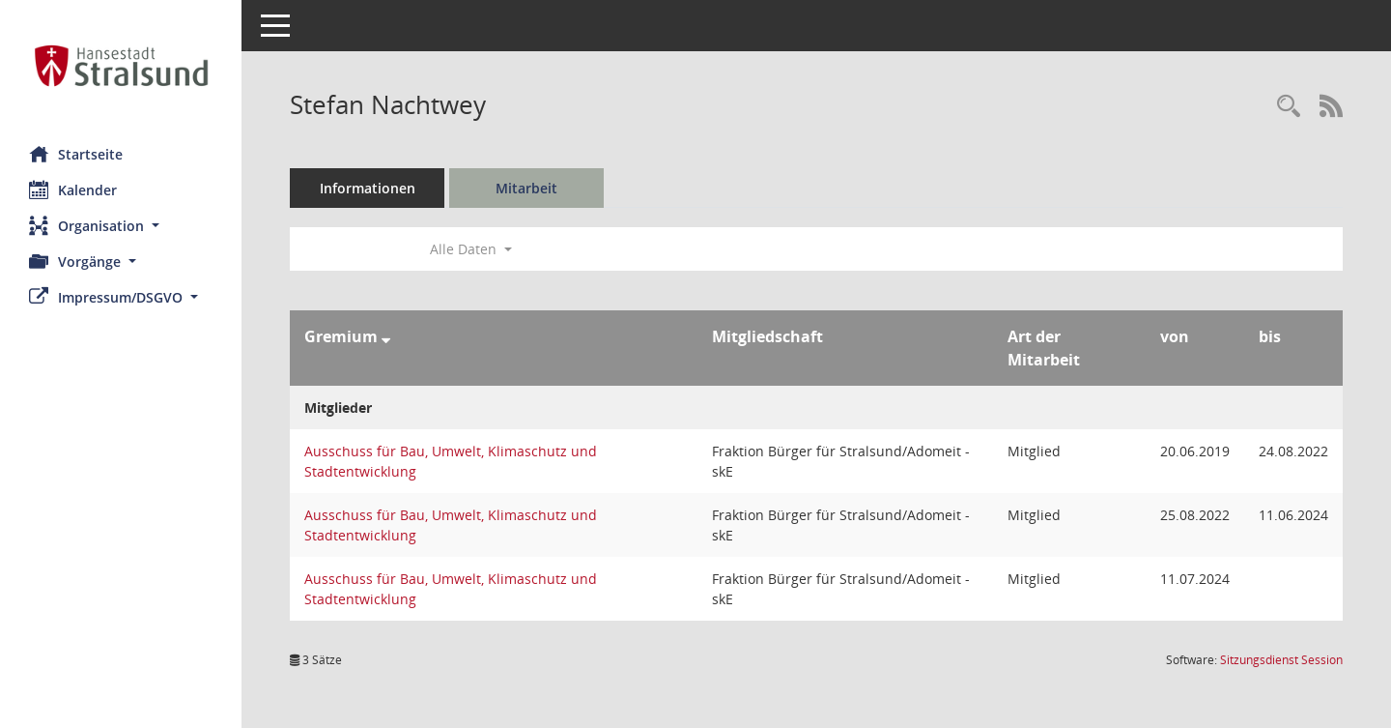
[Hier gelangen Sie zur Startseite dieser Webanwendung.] (120, 66)
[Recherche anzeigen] (1288, 107)
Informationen (367, 188)
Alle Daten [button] (471, 249)
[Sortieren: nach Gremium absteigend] (386, 336)
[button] (120, 226)
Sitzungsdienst (1281, 660)
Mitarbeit (526, 188)
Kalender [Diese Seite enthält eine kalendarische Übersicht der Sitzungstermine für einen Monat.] (73, 189)
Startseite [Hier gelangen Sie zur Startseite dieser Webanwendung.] (76, 153)
